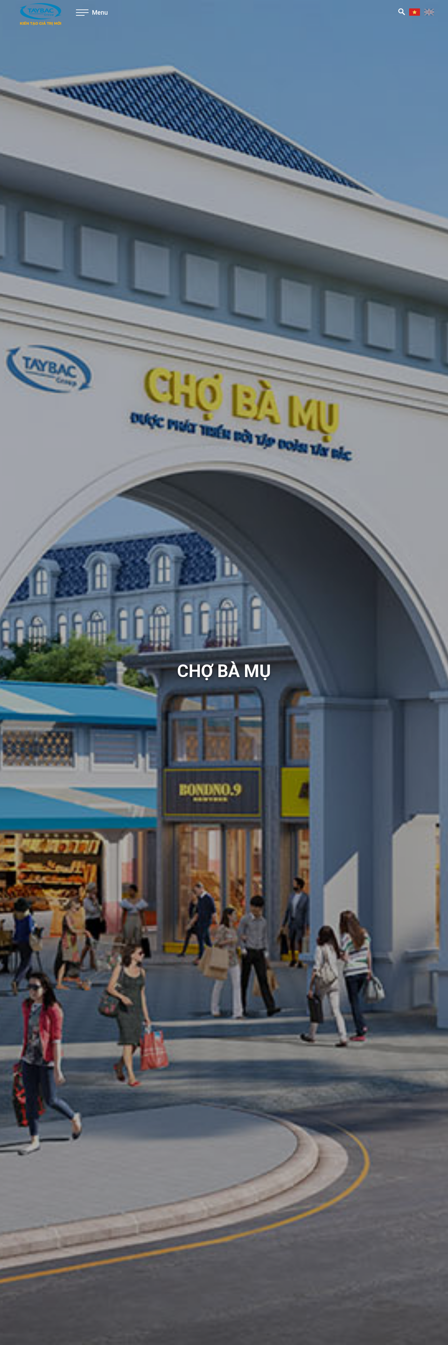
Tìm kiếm (401, 11)
